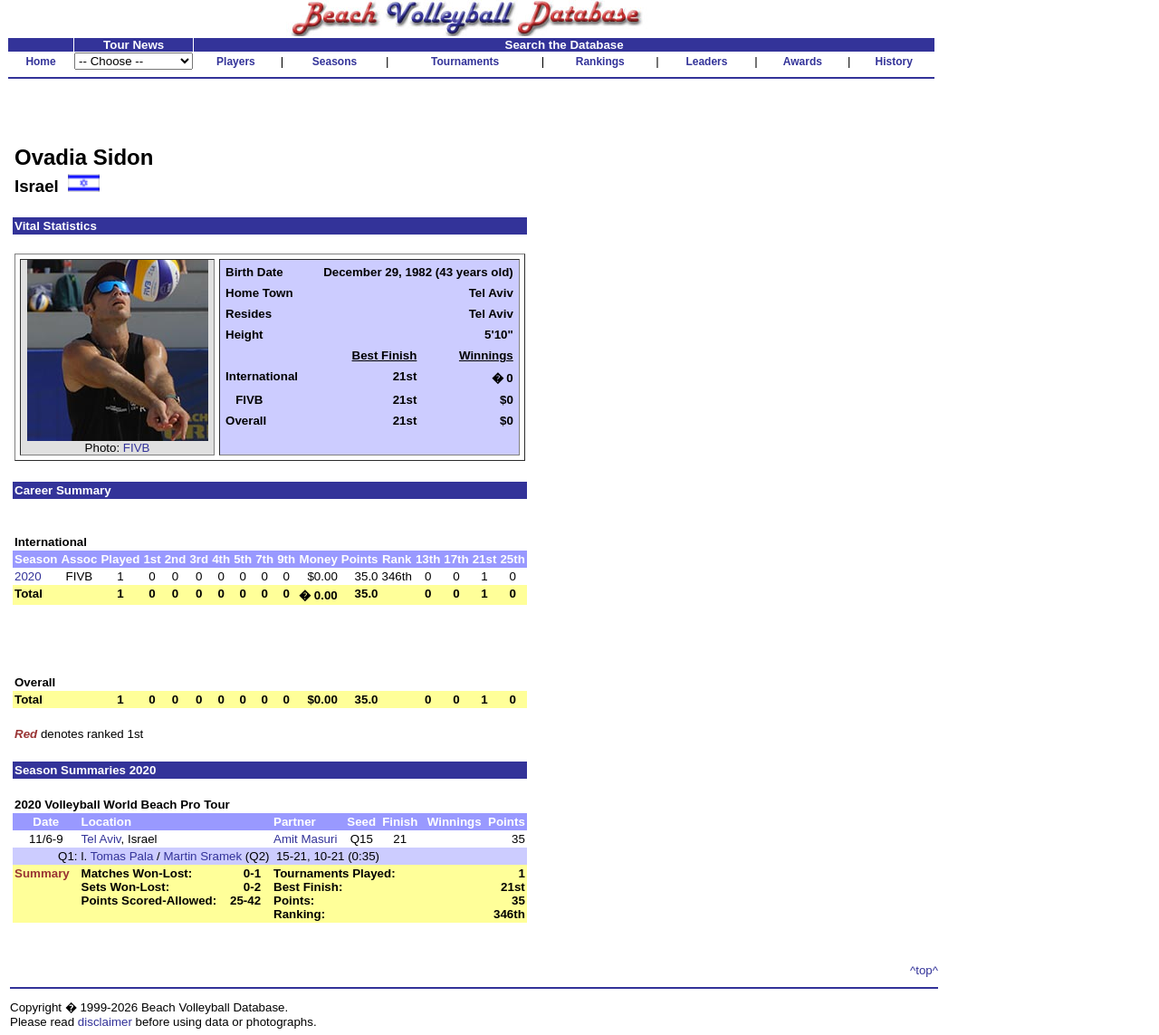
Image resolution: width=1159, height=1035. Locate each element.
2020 (28, 576)
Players (235, 61)
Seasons (334, 61)
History (894, 61)
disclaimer (105, 1022)
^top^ (924, 970)
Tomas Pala (122, 856)
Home (40, 61)
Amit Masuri (305, 839)
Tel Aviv (101, 839)
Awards (802, 61)
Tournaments (465, 61)
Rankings (600, 61)
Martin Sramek (202, 856)
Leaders (706, 61)
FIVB (136, 448)
